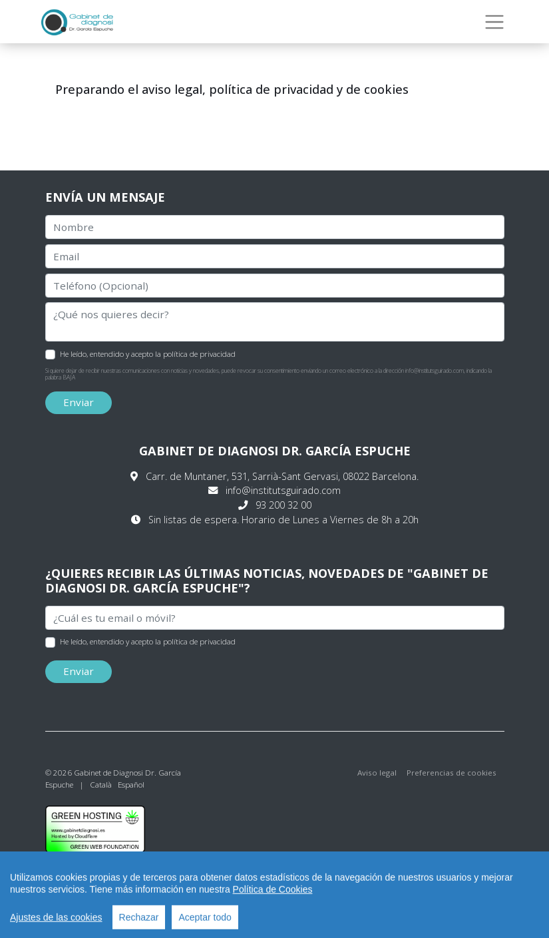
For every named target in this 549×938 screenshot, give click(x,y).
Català (101, 785)
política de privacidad (199, 354)
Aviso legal (377, 773)
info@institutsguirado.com (283, 490)
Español (131, 785)
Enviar (78, 402)
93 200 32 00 (283, 505)
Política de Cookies (273, 894)
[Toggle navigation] (494, 22)
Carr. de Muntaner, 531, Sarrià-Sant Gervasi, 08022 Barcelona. (282, 476)
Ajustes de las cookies (56, 922)
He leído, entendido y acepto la (148, 354)
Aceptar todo (204, 922)
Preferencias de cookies (451, 773)
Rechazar (139, 922)
